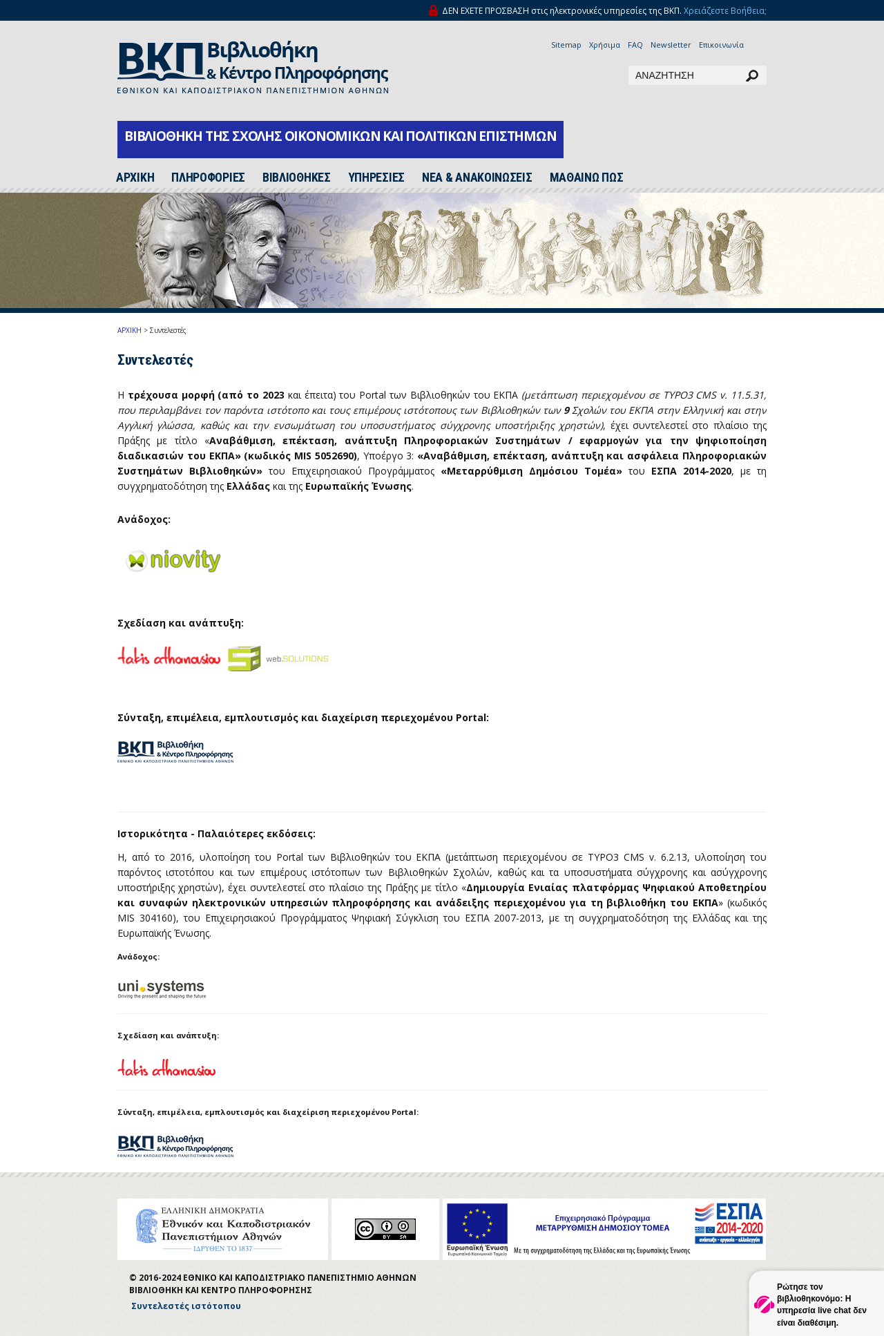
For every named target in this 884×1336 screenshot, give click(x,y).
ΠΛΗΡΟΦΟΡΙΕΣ (208, 177)
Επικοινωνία (721, 44)
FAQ (635, 44)
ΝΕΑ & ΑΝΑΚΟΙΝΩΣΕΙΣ (477, 177)
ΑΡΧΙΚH (135, 177)
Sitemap (566, 44)
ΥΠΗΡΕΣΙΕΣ (376, 177)
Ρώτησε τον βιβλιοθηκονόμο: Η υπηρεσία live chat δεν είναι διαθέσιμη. (822, 1304)
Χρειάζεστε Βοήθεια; (725, 11)
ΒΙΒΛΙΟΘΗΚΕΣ (296, 177)
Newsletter (671, 44)
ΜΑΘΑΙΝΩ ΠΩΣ (587, 177)
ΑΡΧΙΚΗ (129, 330)
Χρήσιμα (604, 44)
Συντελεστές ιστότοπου (186, 1306)
